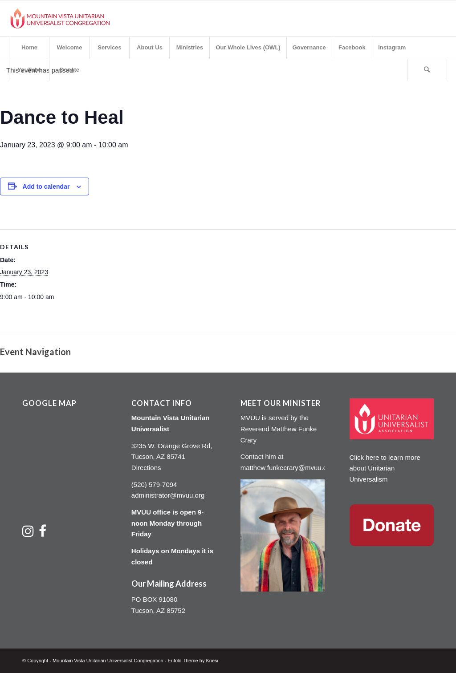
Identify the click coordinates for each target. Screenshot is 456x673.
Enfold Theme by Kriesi (192, 660)
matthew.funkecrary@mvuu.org (286, 467)
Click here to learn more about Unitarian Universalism (385, 468)
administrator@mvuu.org (167, 495)
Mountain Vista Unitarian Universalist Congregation (108, 660)
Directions (146, 467)
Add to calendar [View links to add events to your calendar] (46, 186)
